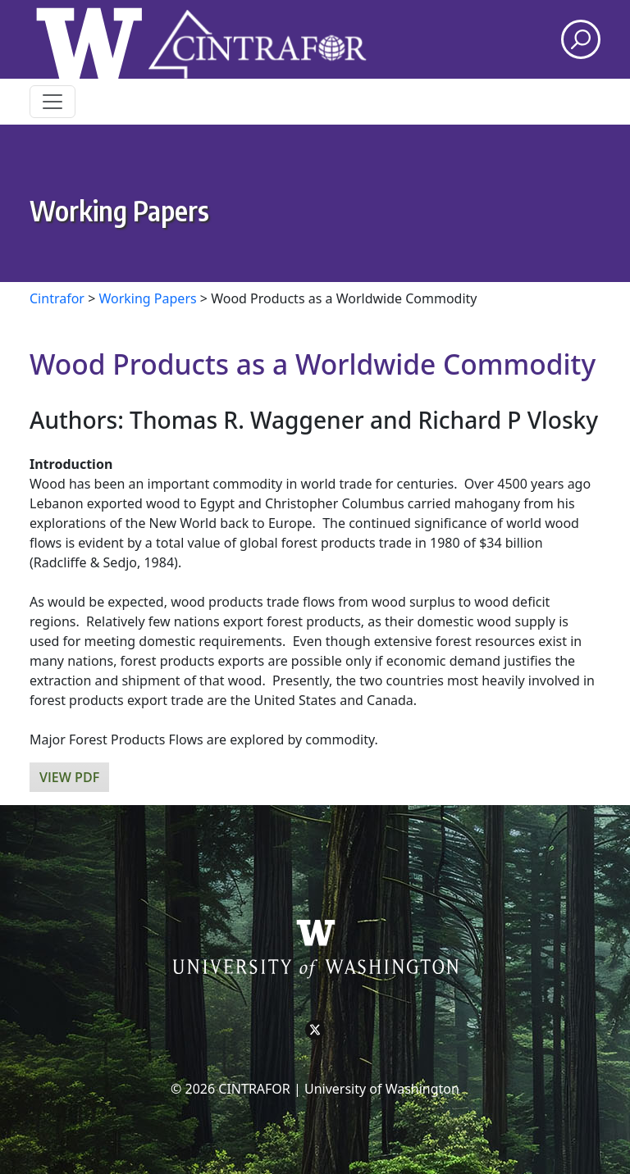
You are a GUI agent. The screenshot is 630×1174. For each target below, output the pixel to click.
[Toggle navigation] (52, 101)
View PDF (69, 777)
